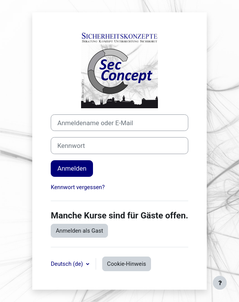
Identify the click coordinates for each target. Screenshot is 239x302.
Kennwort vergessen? (78, 187)
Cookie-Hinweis (126, 263)
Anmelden (71, 168)
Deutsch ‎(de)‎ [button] (67, 263)
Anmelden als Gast (79, 230)
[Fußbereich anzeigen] (220, 283)
